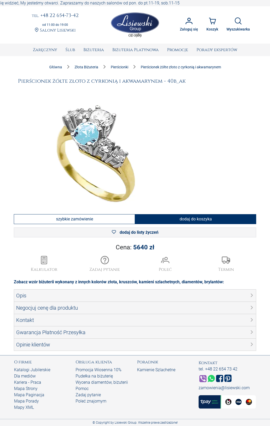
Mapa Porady (26, 401)
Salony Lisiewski (55, 30)
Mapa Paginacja (29, 394)
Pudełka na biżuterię (94, 376)
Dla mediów (25, 376)
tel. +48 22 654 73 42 (218, 369)
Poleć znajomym (91, 401)
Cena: (135, 247)
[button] (105, 264)
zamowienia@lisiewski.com (224, 387)
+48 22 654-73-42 (55, 15)
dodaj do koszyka (196, 219)
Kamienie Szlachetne (156, 369)
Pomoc (82, 388)
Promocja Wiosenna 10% (98, 369)
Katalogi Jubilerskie (32, 369)
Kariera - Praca (27, 382)
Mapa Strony (26, 388)
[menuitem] (45, 50)
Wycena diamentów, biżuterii (102, 382)
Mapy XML (24, 407)
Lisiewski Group (126, 422)
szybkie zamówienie (74, 219)
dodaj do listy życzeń (135, 232)
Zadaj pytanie (88, 394)
